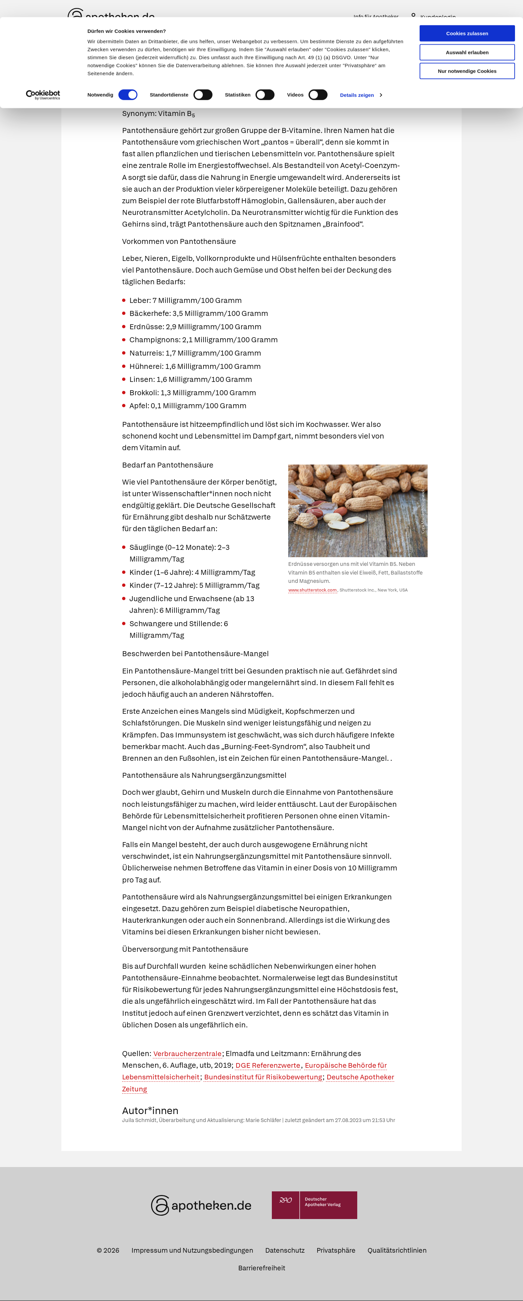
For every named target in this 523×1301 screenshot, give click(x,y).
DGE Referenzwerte (269, 1066)
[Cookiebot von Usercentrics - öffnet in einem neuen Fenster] (43, 78)
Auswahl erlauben (467, 35)
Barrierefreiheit (261, 1268)
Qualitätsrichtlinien (397, 1251)
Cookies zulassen (467, 16)
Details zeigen (357, 78)
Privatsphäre (336, 1251)
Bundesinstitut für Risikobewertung (269, 1077)
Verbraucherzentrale (189, 1054)
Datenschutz (285, 1251)
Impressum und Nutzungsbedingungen (192, 1251)
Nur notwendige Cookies (467, 54)
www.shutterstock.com (313, 591)
